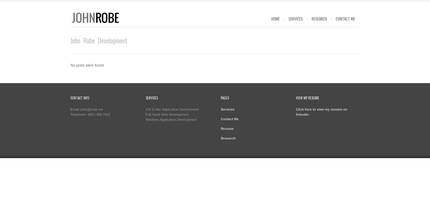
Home (275, 19)
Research (319, 19)
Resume (227, 128)
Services (295, 19)
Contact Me (345, 19)
